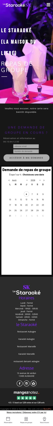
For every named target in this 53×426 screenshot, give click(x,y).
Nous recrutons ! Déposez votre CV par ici (26, 412)
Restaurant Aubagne (26, 331)
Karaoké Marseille (26, 354)
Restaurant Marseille (26, 346)
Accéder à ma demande (26, 158)
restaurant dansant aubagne (26, 361)
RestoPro (47, 409)
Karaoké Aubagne (26, 339)
